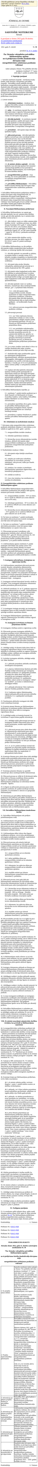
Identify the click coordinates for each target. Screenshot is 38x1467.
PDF (17, 1227)
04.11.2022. (25, 3)
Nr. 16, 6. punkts (31, 51)
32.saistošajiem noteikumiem (11, 41)
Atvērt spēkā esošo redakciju (11, 43)
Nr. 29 (10, 1215)
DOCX (13, 1227)
